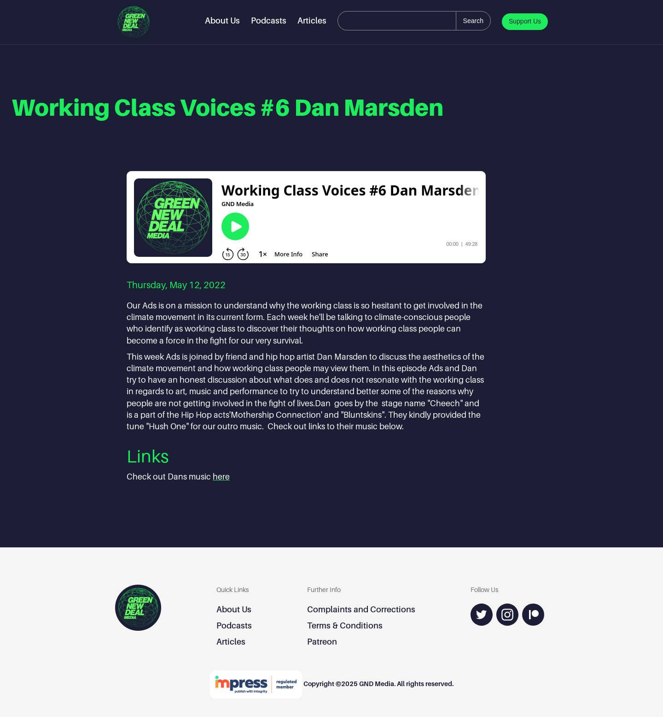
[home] (133, 22)
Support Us (525, 21)
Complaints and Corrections (361, 609)
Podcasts (268, 20)
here (221, 476)
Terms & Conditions (345, 625)
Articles (311, 20)
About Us (222, 20)
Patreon (322, 641)
